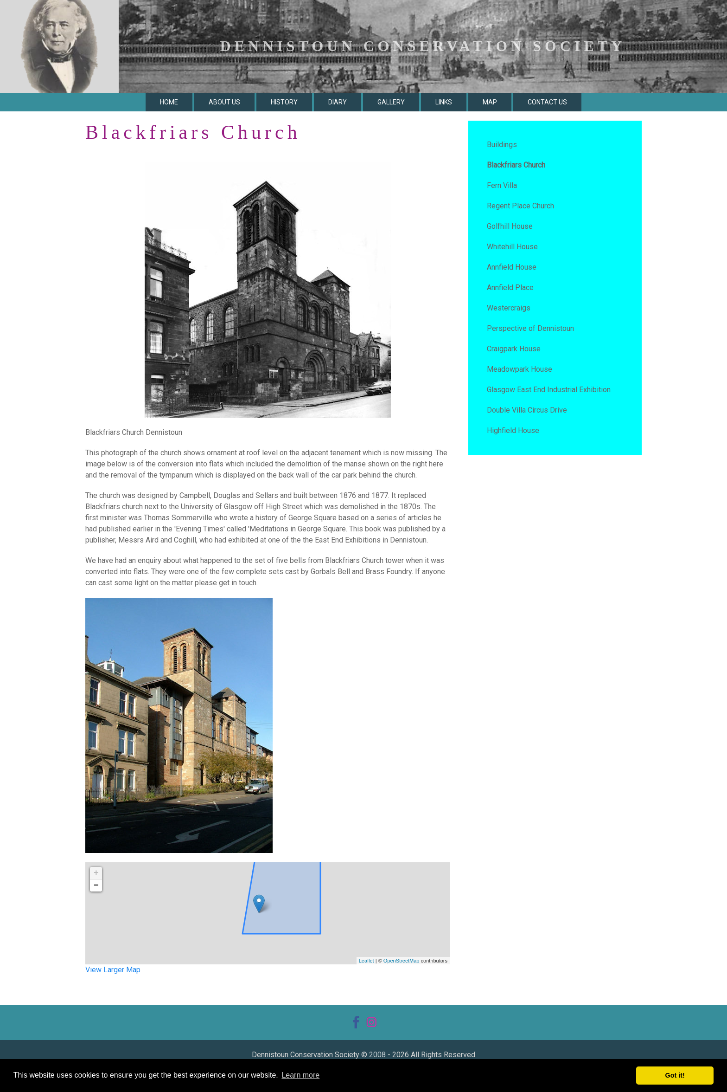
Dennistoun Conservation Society (305, 1054)
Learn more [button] (300, 1075)
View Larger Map (112, 969)
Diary (337, 102)
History (284, 102)
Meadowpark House (519, 369)
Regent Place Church (520, 205)
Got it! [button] (675, 1075)
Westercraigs (508, 308)
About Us (224, 102)
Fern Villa (502, 185)
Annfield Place (510, 287)
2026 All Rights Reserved (433, 1054)
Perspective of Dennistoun (530, 328)
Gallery (391, 102)
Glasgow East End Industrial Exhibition (549, 389)
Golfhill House (510, 226)
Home (169, 102)
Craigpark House (514, 348)
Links (443, 102)
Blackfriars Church (516, 165)
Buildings (502, 144)
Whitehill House (512, 246)
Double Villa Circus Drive (527, 410)
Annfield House (511, 267)
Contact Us (547, 102)
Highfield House (513, 430)
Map (490, 102)
